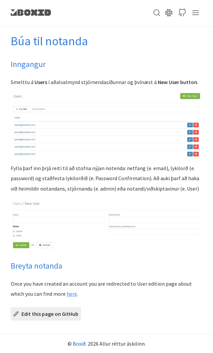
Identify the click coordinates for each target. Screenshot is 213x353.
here (72, 293)
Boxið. (80, 343)
